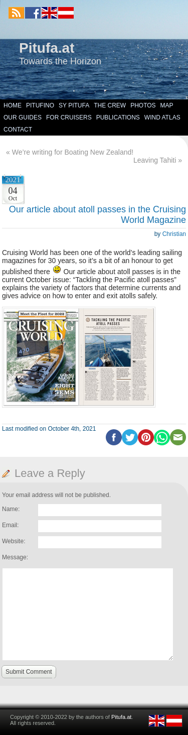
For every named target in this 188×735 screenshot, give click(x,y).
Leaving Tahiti (154, 160)
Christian (174, 233)
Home (13, 105)
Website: (13, 541)
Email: (10, 525)
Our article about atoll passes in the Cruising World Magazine (97, 214)
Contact (18, 129)
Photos (142, 105)
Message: (15, 557)
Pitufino (40, 105)
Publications (118, 117)
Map (166, 105)
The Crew (110, 105)
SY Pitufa (74, 105)
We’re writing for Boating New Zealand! (73, 152)
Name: (11, 509)
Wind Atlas (162, 117)
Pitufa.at (46, 48)
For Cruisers (69, 117)
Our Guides (23, 117)
